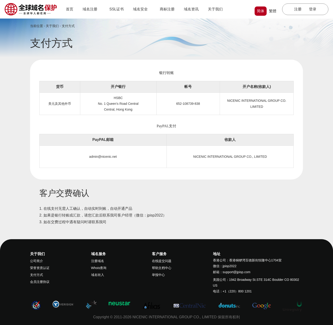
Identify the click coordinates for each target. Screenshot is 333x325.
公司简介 (36, 261)
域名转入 (97, 275)
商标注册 (167, 9)
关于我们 (216, 9)
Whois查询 (99, 268)
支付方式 (68, 26)
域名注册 (91, 9)
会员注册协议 (39, 282)
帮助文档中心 (161, 268)
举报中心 (158, 275)
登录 (312, 9)
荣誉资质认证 (39, 268)
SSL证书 (116, 9)
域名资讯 (191, 9)
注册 (298, 9)
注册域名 (97, 261)
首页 (69, 9)
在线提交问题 (161, 261)
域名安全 (142, 9)
